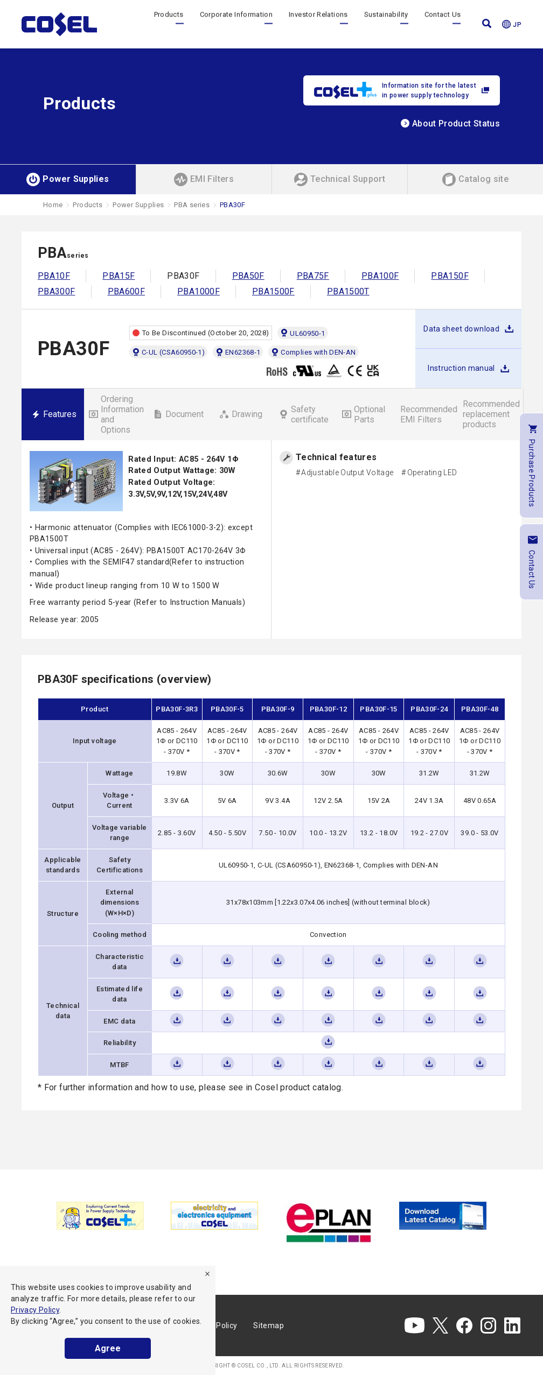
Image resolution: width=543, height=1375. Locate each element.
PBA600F (126, 291)
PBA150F (450, 276)
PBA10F (54, 276)
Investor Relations (318, 24)
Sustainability (386, 24)
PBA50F (248, 276)
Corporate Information (236, 24)
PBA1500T (348, 291)
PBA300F (56, 291)
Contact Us (442, 24)
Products (169, 24)
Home (52, 205)
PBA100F (380, 276)
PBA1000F (198, 291)
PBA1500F (273, 291)
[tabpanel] (100, 1216)
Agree (108, 1348)
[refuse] (207, 1274)
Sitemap (268, 1325)
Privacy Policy (35, 1310)
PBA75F (313, 276)
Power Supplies (138, 205)
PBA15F (118, 276)
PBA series (192, 205)
